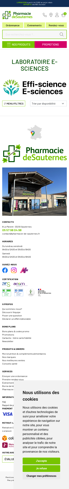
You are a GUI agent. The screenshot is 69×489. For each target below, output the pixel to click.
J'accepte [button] (41, 460)
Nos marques (9, 357)
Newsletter (7, 341)
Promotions (50, 44)
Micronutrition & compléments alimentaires (24, 353)
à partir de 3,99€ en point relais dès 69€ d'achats (34, 3)
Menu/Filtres (14, 103)
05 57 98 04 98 (12, 230)
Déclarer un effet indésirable (16, 318)
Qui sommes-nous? (12, 309)
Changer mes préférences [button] (41, 475)
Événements (34, 25)
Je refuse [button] (41, 468)
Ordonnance (13, 25)
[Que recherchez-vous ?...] (31, 34)
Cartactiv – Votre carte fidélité (16, 338)
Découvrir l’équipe (11, 312)
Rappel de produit (11, 405)
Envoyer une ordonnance (14, 376)
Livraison (7, 431)
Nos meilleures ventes (13, 360)
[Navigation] (18, 44)
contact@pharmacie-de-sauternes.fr (21, 233)
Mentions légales (13, 477)
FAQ (4, 401)
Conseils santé (9, 363)
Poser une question (12, 315)
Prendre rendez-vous (13, 379)
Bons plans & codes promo (15, 331)
